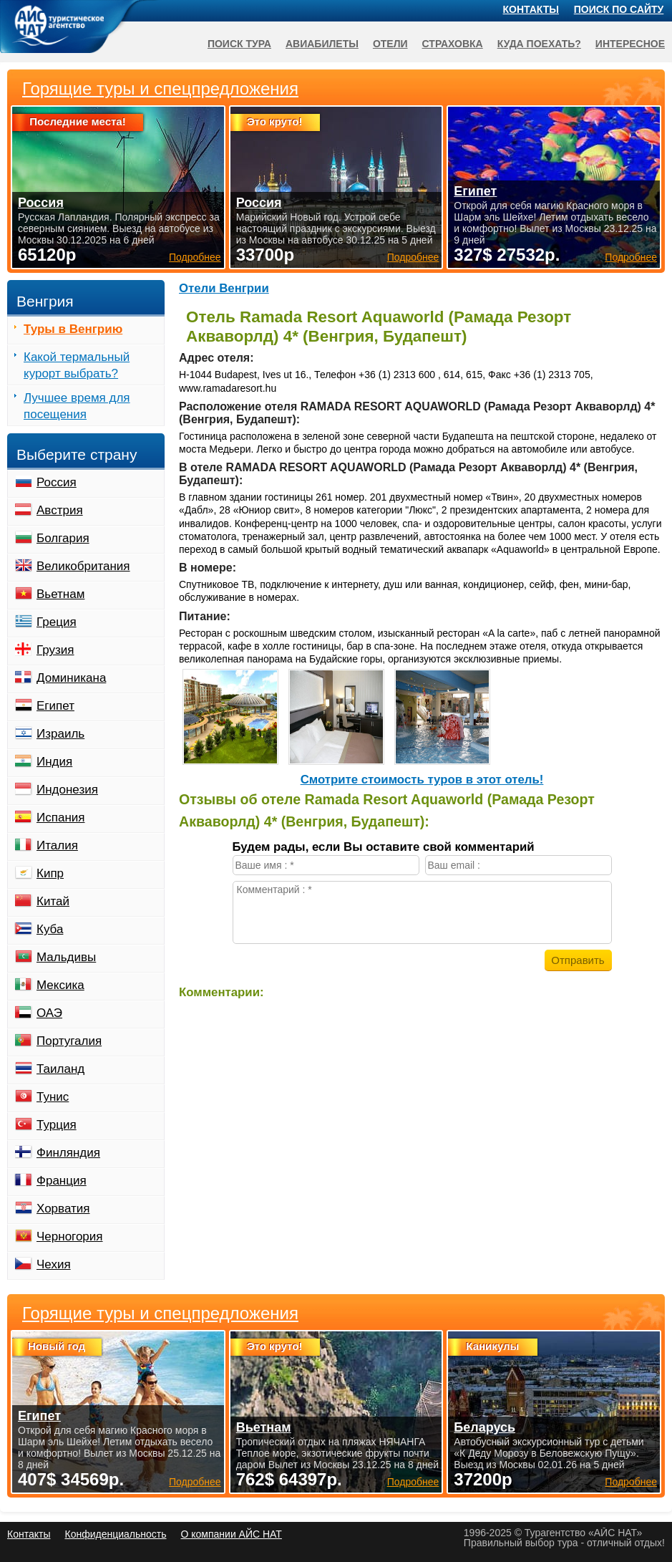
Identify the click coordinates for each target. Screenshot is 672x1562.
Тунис (52, 1097)
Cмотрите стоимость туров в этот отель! (422, 779)
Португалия (69, 1041)
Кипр (50, 873)
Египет (55, 706)
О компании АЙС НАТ (231, 1534)
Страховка (452, 43)
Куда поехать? (539, 43)
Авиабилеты (322, 43)
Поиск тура (239, 43)
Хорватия (62, 1208)
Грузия (55, 650)
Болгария (62, 538)
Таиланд (60, 1069)
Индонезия (67, 789)
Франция (61, 1180)
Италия (57, 845)
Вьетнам (60, 594)
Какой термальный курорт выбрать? (77, 365)
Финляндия (68, 1153)
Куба (49, 929)
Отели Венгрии (224, 288)
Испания (60, 817)
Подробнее (195, 1482)
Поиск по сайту (619, 9)
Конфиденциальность (115, 1534)
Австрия (59, 510)
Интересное (630, 43)
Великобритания (83, 566)
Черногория (69, 1236)
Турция (56, 1125)
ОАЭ (49, 1013)
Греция (56, 622)
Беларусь (484, 1427)
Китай (52, 901)
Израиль (60, 734)
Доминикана (71, 678)
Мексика (60, 985)
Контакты (531, 9)
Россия (56, 482)
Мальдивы (66, 957)
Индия (54, 761)
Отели (390, 43)
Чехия (53, 1264)
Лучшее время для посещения (77, 406)
